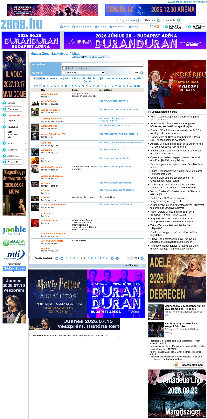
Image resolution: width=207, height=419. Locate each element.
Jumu (106, 335)
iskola (91, 78)
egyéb (137, 78)
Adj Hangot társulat (51, 118)
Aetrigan (45, 183)
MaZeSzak (12, 127)
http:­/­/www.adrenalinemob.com (114, 125)
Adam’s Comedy (49, 94)
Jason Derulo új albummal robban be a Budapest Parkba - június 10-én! (172, 213)
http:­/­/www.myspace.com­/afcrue (115, 101)
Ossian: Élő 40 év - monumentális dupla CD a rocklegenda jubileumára (176, 132)
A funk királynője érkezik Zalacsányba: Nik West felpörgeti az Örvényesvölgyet (177, 206)
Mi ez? (10, 137)
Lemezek (11, 103)
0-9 (36, 85)
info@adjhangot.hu (109, 120)
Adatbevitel (12, 134)
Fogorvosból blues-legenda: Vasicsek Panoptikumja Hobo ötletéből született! (172, 220)
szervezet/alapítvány (118, 78)
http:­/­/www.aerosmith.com (112, 149)
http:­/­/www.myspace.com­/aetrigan (115, 183)
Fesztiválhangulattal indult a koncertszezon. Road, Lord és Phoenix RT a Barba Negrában (176, 358)
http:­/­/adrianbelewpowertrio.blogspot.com (119, 134)
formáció (39, 78)
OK (139, 72)
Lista (9, 132)
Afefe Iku (45, 190)
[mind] (88, 81)
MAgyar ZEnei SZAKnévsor (96, 57)
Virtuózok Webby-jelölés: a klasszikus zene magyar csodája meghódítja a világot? (174, 247)
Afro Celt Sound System (53, 204)
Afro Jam (46, 213)
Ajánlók (101, 26)
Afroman (45, 248)
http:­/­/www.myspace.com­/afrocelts (116, 204)
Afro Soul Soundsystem (53, 233)
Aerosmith (46, 150)
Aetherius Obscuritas (52, 176)
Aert (43, 158)
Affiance (45, 197)
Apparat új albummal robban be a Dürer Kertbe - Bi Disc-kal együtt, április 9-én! (176, 145)
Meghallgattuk (82, 26)
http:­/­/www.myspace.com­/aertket (115, 158)
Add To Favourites (50, 110)
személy (52, 78)
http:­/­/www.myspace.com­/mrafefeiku (117, 190)
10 (99, 258)
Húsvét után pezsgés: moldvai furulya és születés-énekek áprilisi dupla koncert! (173, 240)
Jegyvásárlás (13, 115)
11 (104, 258)
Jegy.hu (11, 120)
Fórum (10, 143)
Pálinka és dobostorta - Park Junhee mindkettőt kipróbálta (177, 346)
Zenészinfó (12, 162)
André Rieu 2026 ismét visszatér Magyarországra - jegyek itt (168, 200)
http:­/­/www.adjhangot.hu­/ (111, 118)
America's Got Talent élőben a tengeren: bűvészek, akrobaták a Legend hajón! (172, 125)
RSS (154, 26)
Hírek (64, 26)
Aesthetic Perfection (51, 167)
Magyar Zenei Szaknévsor (50, 53)
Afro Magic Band (49, 220)
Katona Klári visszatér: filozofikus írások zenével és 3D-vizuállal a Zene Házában (173, 186)
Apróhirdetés (13, 156)
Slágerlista (12, 150)
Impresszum (51, 335)
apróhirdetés (134, 265)
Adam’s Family (48, 101)
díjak (101, 78)
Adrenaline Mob (49, 126)
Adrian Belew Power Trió (53, 134)
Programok (12, 109)
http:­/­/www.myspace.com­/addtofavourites (119, 109)
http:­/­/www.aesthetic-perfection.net (116, 166)
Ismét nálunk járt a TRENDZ (163, 349)
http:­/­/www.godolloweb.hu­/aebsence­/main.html (121, 142)
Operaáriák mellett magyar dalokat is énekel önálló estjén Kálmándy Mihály (175, 159)
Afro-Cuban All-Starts (52, 241)
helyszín (64, 78)
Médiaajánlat (65, 335)
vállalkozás (79, 78)
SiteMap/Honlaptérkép (83, 335)
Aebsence (46, 143)
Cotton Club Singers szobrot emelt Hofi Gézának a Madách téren (172, 179)
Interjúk (135, 26)
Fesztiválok (117, 26)
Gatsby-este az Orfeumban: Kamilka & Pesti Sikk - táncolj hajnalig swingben (175, 138)
